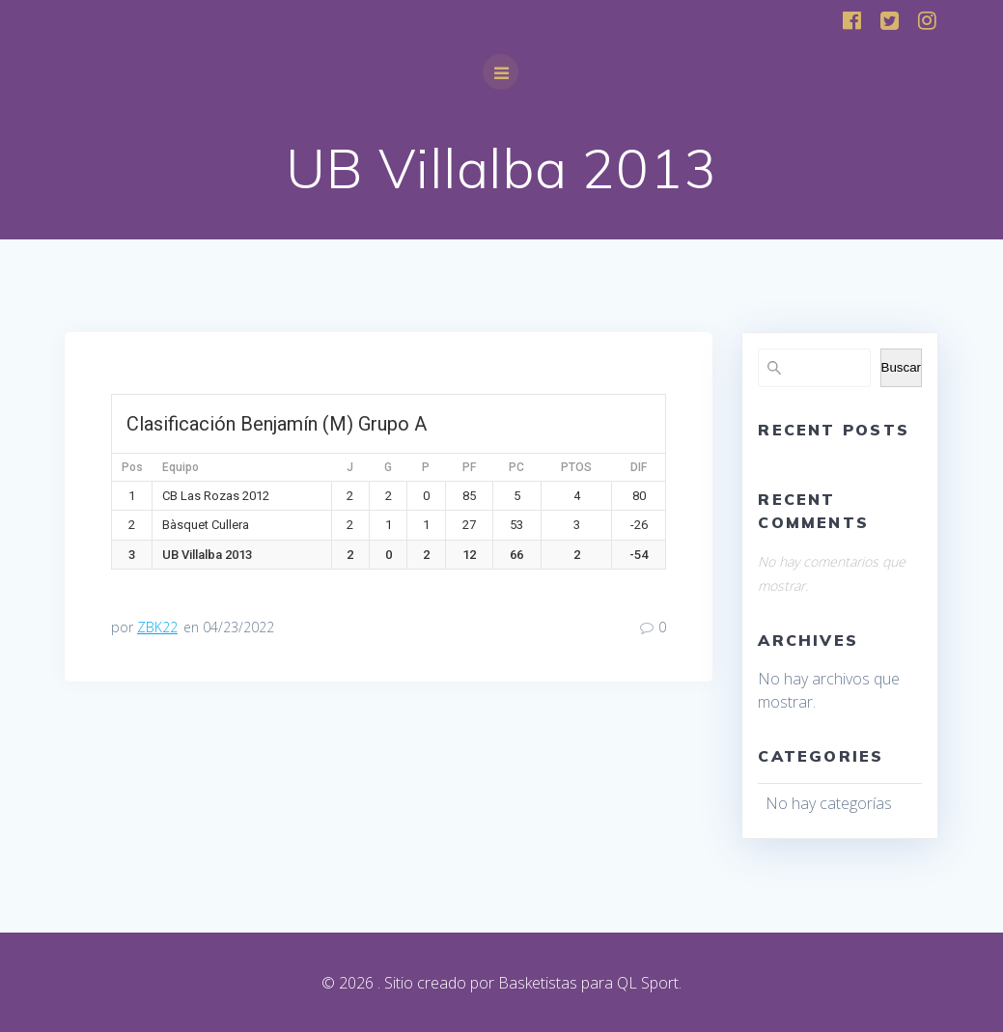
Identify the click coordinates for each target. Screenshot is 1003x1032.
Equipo (180, 467)
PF (469, 467)
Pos (132, 467)
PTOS (576, 467)
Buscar (901, 367)
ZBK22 (157, 627)
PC (516, 467)
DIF (638, 467)
